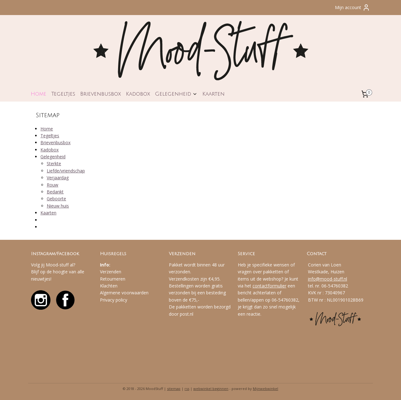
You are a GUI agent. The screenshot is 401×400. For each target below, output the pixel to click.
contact (260, 286)
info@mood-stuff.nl (327, 279)
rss (187, 388)
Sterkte (54, 163)
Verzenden (110, 272)
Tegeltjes (63, 94)
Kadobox (138, 94)
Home (38, 94)
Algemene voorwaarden (124, 293)
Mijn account (352, 7)
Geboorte (56, 199)
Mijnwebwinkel (265, 388)
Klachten (108, 286)
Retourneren (112, 279)
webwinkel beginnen (210, 388)
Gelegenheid (176, 94)
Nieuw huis (58, 206)
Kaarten (213, 94)
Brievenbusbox (100, 94)
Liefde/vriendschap (66, 171)
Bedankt (55, 192)
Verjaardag (58, 178)
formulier (277, 286)
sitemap (173, 388)
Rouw (52, 185)
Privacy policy (113, 300)
